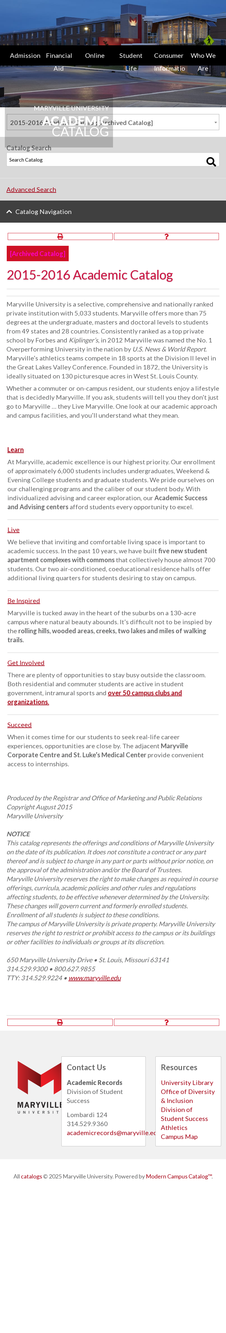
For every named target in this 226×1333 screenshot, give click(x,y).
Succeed (19, 724)
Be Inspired (23, 600)
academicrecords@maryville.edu (114, 1132)
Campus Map (179, 1136)
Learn (15, 449)
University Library (187, 1082)
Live (13, 529)
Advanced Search (31, 189)
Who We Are (203, 61)
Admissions (25, 55)
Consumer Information (169, 61)
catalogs (31, 1176)
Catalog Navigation (43, 211)
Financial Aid (59, 61)
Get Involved (26, 662)
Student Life (131, 61)
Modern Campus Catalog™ (179, 1176)
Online (95, 55)
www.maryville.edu (94, 978)
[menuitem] (23, 61)
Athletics (174, 1127)
